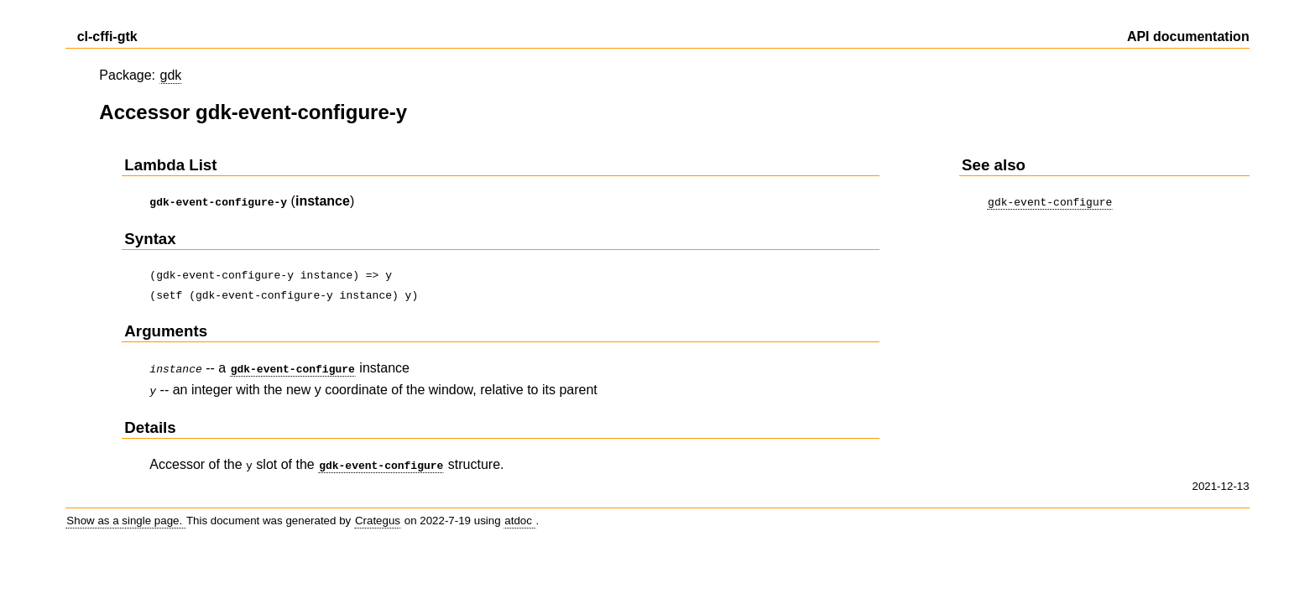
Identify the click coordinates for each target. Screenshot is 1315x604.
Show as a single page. (125, 514)
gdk (171, 75)
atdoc (519, 514)
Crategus (377, 514)
